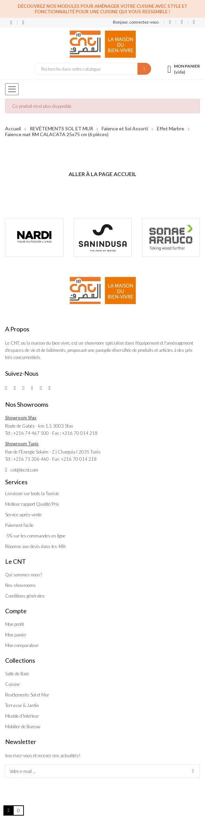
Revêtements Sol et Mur (27, 695)
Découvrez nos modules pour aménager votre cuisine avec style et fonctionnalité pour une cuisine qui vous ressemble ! (102, 8)
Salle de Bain (17, 673)
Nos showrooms (20, 585)
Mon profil (14, 624)
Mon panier (15, 634)
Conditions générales (25, 596)
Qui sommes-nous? (23, 574)
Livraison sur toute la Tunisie (32, 493)
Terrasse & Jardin (22, 705)
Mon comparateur (22, 645)
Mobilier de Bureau (22, 726)
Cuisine (12, 684)
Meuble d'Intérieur (22, 716)
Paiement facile (19, 525)
